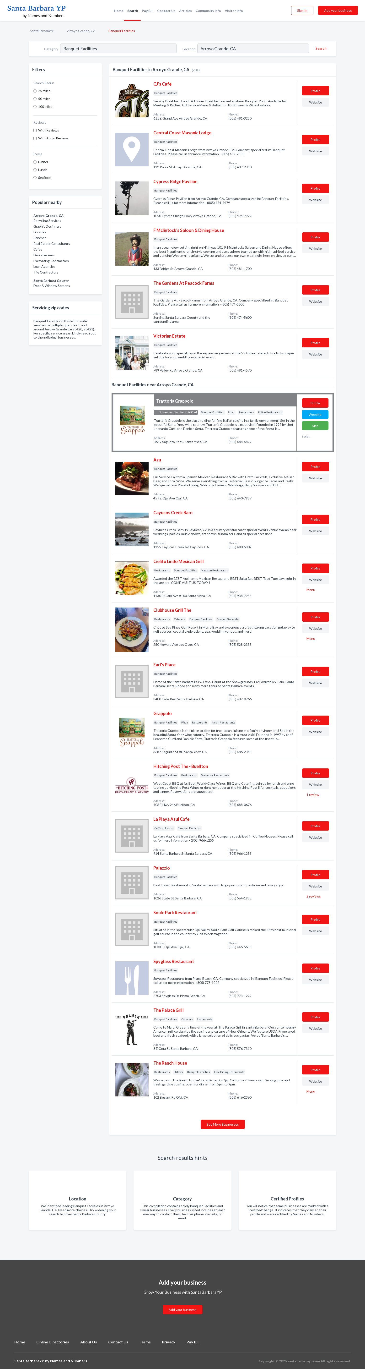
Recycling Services (47, 221)
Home (118, 11)
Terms (145, 1342)
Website (315, 102)
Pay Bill (147, 11)
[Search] (320, 48)
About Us (88, 1342)
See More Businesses (223, 1124)
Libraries (39, 232)
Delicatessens (44, 255)
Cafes (37, 249)
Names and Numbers (68, 1360)
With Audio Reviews (53, 138)
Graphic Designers (47, 226)
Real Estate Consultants (51, 243)
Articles (185, 11)
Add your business (338, 10)
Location (188, 49)
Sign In (302, 10)
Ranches (39, 238)
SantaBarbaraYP (42, 31)
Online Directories (52, 1342)
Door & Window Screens (51, 286)
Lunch (42, 170)
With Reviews (48, 130)
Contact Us (166, 11)
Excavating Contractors (51, 261)
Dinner (43, 162)
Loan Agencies (44, 266)
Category (51, 49)
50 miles (44, 99)
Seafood (44, 177)
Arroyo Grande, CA (81, 31)
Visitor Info (234, 11)
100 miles (45, 106)
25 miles (44, 91)
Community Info (208, 11)
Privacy (168, 1342)
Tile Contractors (45, 272)
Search (132, 11)
